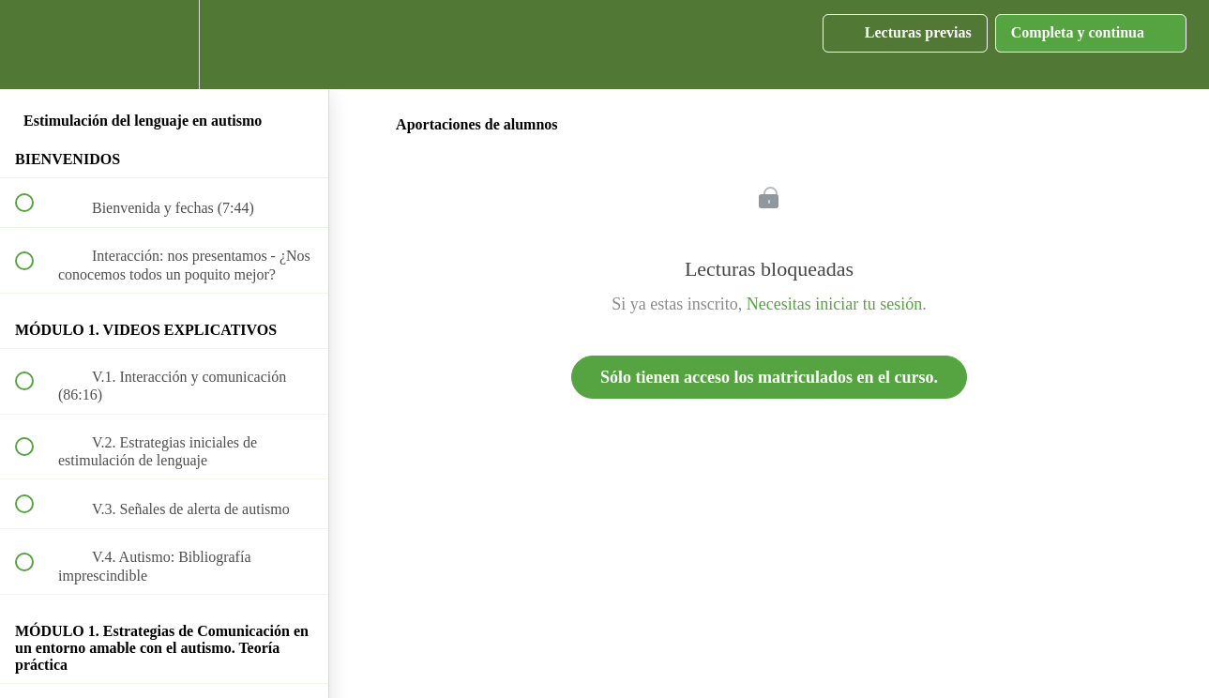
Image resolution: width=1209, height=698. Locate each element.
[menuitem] (164, 44)
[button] (34, 44)
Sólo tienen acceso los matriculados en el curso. (769, 377)
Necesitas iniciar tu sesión (834, 304)
